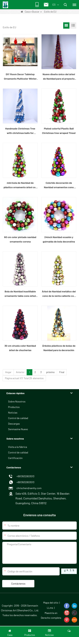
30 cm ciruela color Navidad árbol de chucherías (20, 348)
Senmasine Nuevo (18, 429)
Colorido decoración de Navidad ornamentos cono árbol (59, 185)
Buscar (35, 11)
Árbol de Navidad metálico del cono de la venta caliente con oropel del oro (59, 294)
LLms (50, 607)
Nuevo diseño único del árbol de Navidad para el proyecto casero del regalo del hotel (59, 77)
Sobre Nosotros (17, 401)
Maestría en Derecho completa (51, 615)
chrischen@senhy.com (28, 488)
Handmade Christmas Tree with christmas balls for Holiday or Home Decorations (20, 131)
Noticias (12, 412)
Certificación (15, 458)
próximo (50, 372)
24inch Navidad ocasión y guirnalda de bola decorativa (59, 239)
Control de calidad (18, 418)
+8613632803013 (24, 482)
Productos (14, 407)
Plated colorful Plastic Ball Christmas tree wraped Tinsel (59, 130)
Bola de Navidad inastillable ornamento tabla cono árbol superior (20, 294)
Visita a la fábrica (17, 446)
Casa (25, 11)
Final (61, 372)
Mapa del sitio (50, 602)
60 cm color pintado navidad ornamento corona (20, 239)
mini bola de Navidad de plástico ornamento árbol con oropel (20, 185)
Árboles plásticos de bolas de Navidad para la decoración (58, 348)
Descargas (14, 423)
